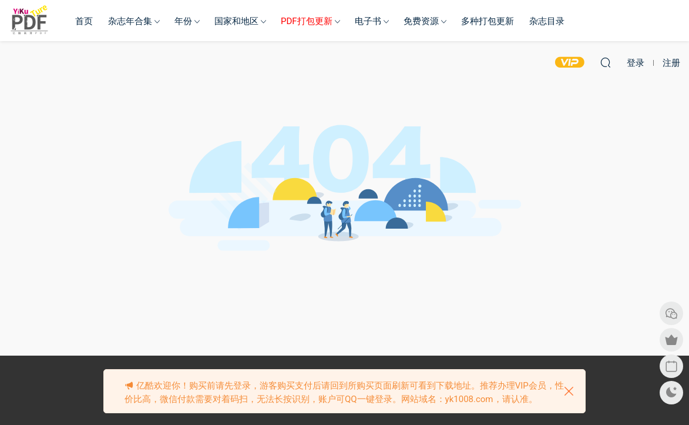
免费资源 (421, 21)
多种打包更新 (487, 21)
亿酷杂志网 (29, 20)
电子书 (368, 21)
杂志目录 (546, 21)
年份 (183, 21)
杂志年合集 (130, 21)
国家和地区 (236, 21)
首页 (84, 21)
